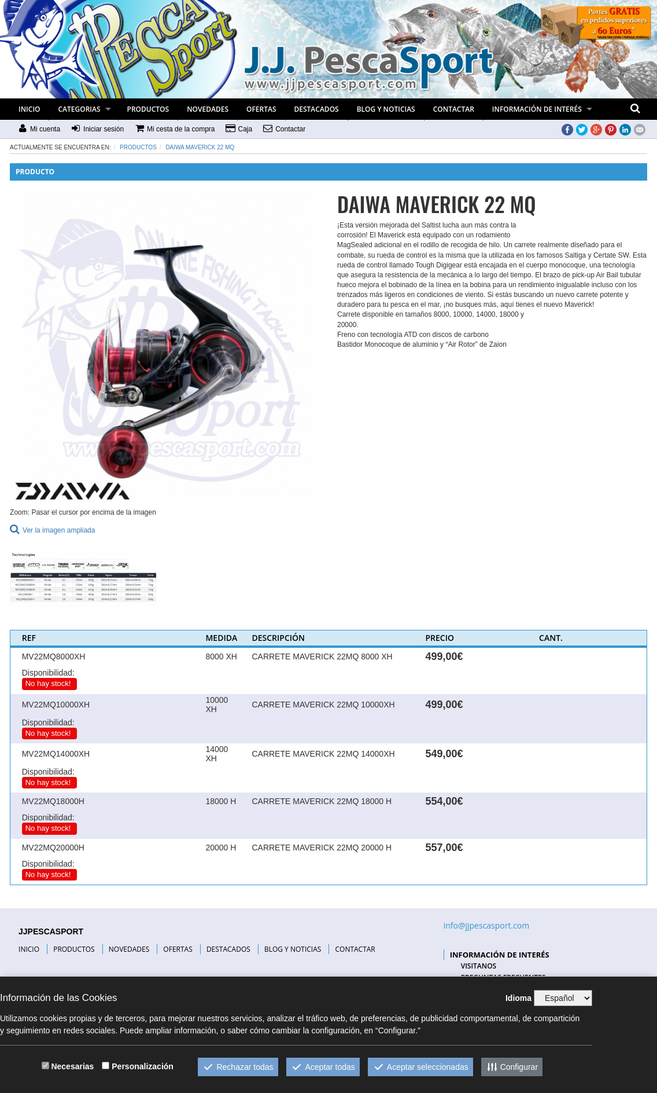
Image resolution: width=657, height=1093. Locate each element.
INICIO (29, 109)
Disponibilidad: (48, 672)
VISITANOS (479, 966)
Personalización (143, 1066)
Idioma (518, 998)
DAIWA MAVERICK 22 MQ (199, 147)
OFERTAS (261, 109)
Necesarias (72, 1066)
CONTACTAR (453, 109)
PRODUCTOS (148, 109)
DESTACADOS (316, 109)
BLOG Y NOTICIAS (386, 109)
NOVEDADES (207, 109)
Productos (138, 147)
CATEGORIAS (79, 109)
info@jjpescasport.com (487, 925)
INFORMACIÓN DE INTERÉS (537, 109)
